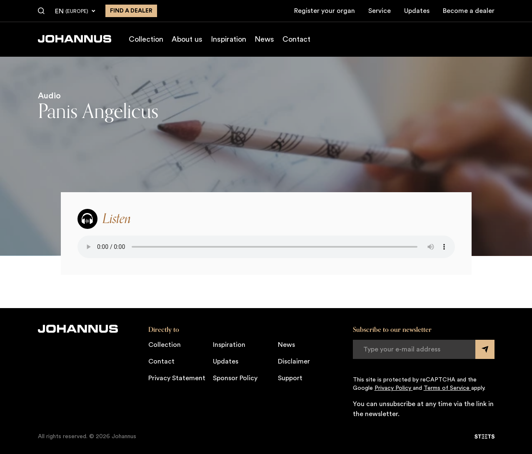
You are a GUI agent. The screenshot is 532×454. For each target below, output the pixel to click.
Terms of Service (447, 388)
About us (187, 39)
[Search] (41, 11)
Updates (417, 11)
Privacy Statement (176, 378)
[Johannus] (74, 39)
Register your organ (324, 11)
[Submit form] (485, 349)
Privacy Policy (394, 388)
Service (379, 11)
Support (290, 378)
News (264, 39)
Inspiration (228, 39)
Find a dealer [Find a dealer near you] (131, 11)
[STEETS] (485, 436)
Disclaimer (294, 361)
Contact (296, 39)
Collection (146, 39)
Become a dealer (469, 11)
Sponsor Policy (235, 378)
